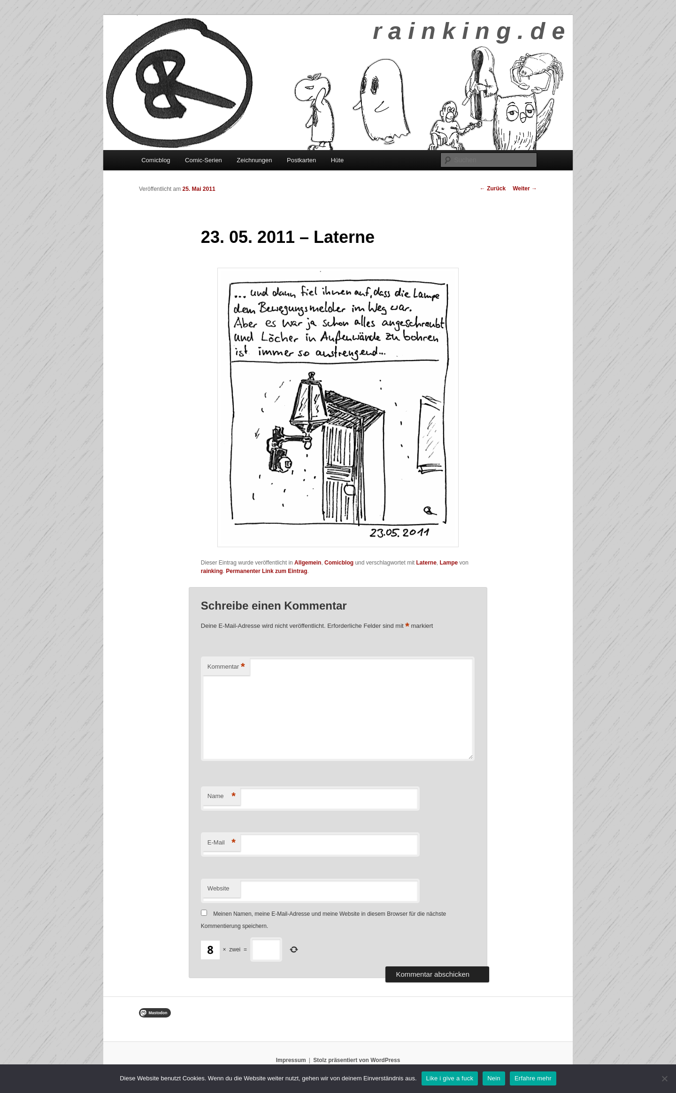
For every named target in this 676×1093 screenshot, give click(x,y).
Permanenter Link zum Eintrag (266, 571)
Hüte (337, 160)
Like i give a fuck (450, 1078)
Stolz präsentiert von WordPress (356, 1060)
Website (218, 888)
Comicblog (155, 160)
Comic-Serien (203, 160)
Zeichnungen (254, 160)
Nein (493, 1078)
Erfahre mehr (533, 1078)
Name (221, 796)
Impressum (291, 1060)
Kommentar (226, 667)
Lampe (449, 562)
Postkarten (301, 160)
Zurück (493, 188)
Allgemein (307, 562)
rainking (212, 571)
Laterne (426, 562)
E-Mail (221, 843)
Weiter (525, 188)
